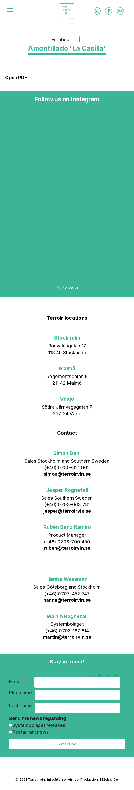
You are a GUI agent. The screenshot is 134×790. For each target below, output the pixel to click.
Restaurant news (30, 732)
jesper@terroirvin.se (67, 511)
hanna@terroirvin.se (67, 600)
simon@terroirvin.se (67, 474)
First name (20, 692)
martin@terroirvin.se (67, 637)
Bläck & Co (109, 779)
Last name (20, 705)
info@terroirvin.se (63, 779)
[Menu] (10, 11)
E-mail (17, 682)
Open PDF (16, 77)
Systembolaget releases (38, 725)
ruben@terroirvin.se (67, 548)
